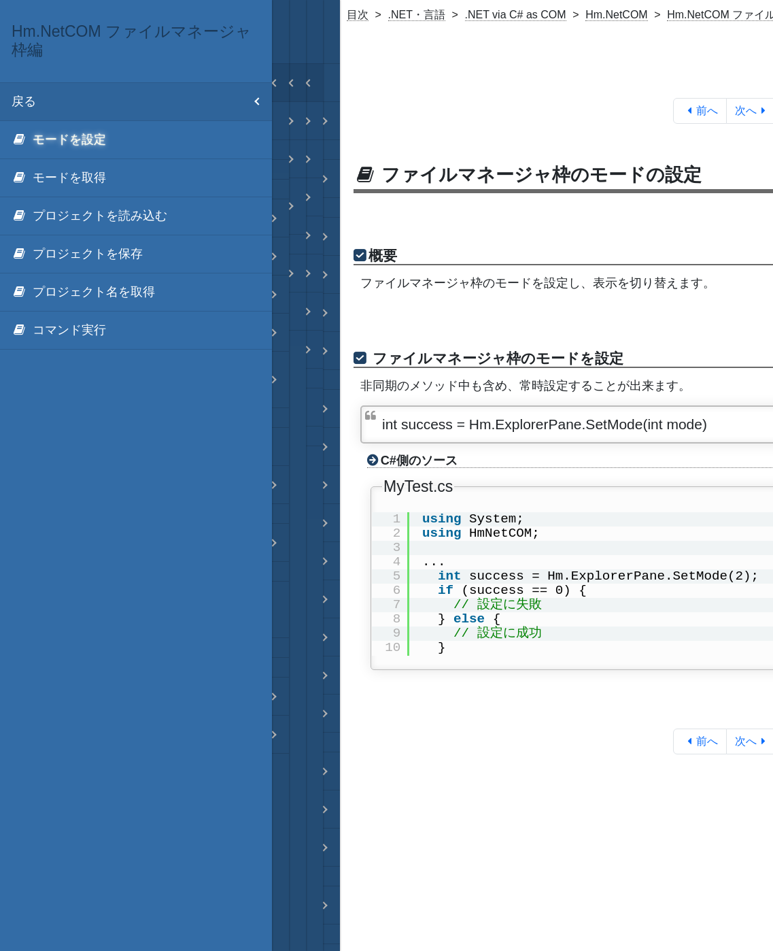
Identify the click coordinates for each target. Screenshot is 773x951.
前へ (700, 110)
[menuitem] (136, 140)
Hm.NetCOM (616, 14)
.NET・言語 (416, 14)
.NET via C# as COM (515, 14)
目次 (357, 14)
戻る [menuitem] (142, 101)
